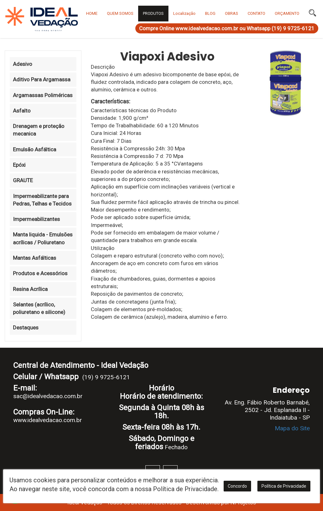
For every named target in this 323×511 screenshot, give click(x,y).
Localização (184, 13)
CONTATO (256, 13)
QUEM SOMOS (120, 13)
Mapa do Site (292, 428)
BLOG (210, 13)
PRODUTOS (153, 13)
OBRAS (231, 13)
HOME (91, 13)
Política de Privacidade (283, 486)
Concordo (237, 486)
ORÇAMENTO (287, 13)
